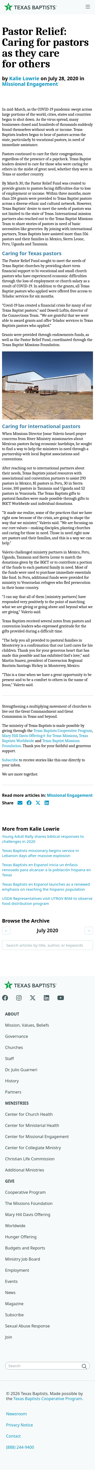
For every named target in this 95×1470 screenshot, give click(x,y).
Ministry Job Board (22, 1259)
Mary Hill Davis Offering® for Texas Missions (39, 735)
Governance (16, 1036)
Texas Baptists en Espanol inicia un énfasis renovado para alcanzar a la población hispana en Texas (46, 869)
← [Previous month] (6, 930)
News (10, 1292)
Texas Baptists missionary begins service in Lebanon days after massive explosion (40, 853)
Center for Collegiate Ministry (33, 1147)
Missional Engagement (30, 84)
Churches (14, 1047)
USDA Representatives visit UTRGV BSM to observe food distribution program (47, 901)
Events (11, 1281)
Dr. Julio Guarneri (21, 1069)
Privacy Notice (19, 1425)
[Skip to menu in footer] (88, 7)
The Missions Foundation (29, 1203)
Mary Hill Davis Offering (27, 1214)
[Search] (85, 1366)
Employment (17, 1270)
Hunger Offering (20, 1237)
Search (12, 958)
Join (8, 1337)
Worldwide (15, 1225)
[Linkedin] (46, 996)
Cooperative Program (25, 1192)
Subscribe (10, 760)
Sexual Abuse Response (27, 1326)
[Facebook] (7, 996)
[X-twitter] (33, 996)
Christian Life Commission (29, 1159)
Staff (9, 1058)
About (12, 1014)
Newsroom (16, 1414)
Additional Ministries (24, 1170)
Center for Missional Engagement (37, 1136)
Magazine (14, 1303)
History (12, 1081)
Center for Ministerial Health (32, 1125)
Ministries (17, 1103)
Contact (13, 1436)
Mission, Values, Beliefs (27, 1025)
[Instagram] (19, 996)
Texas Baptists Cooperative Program (62, 730)
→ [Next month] (89, 930)
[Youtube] (60, 996)
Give (9, 1181)
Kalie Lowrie (24, 78)
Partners (13, 1092)
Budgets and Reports (25, 1248)
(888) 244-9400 (20, 1447)
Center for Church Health (29, 1114)
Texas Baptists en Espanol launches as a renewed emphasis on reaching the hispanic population (46, 887)
